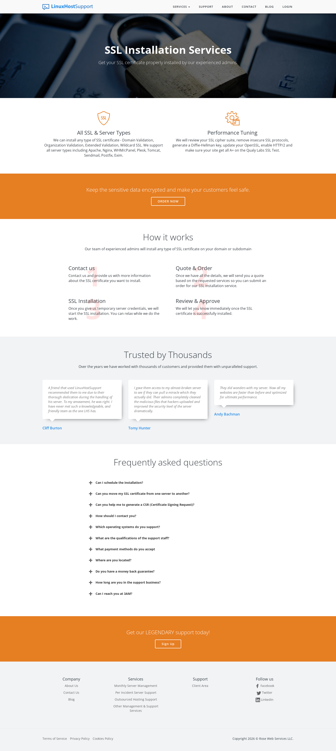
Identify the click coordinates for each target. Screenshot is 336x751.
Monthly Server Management (135, 686)
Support (206, 7)
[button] (168, 483)
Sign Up (168, 644)
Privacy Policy (80, 738)
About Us (71, 686)
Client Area (200, 686)
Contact (249, 7)
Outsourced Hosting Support (136, 699)
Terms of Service (54, 738)
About (227, 7)
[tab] (168, 483)
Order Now (168, 201)
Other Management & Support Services (135, 708)
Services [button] (181, 7)
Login (287, 7)
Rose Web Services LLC (276, 738)
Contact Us (71, 692)
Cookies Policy (103, 738)
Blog (269, 7)
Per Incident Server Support (135, 692)
